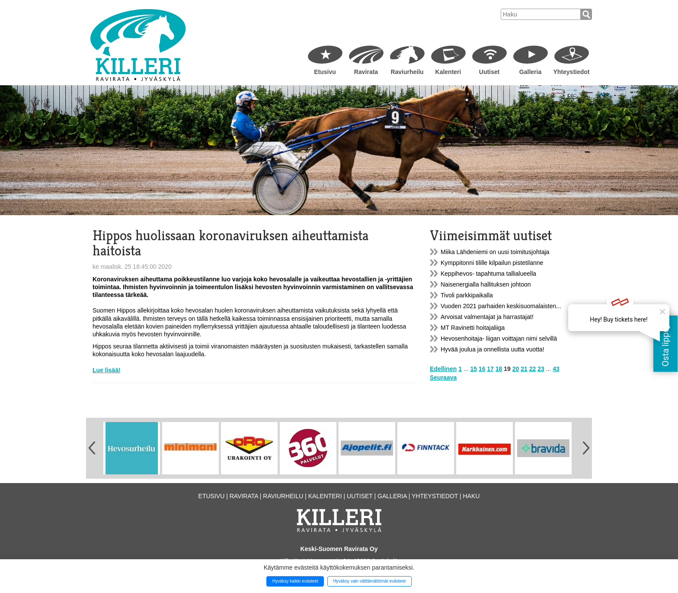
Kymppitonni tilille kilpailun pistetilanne (492, 262)
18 (499, 368)
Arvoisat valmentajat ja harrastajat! (487, 316)
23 (540, 368)
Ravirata (366, 71)
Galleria (530, 71)
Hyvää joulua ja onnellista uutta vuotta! (492, 349)
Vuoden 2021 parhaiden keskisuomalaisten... (501, 306)
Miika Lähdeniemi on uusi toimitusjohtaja (495, 251)
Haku (471, 496)
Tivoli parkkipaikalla (467, 295)
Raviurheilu (406, 71)
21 (524, 368)
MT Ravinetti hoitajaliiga (473, 327)
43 (556, 368)
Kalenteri (448, 71)
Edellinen (443, 368)
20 (515, 368)
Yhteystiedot (571, 71)
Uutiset (489, 71)
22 (532, 368)
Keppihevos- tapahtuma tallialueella (488, 273)
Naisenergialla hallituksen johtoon (486, 284)
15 (473, 368)
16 (482, 368)
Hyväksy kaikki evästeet (295, 581)
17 (490, 368)
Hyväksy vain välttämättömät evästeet (369, 581)
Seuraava (443, 377)
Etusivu (325, 71)
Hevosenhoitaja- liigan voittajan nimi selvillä (499, 338)
